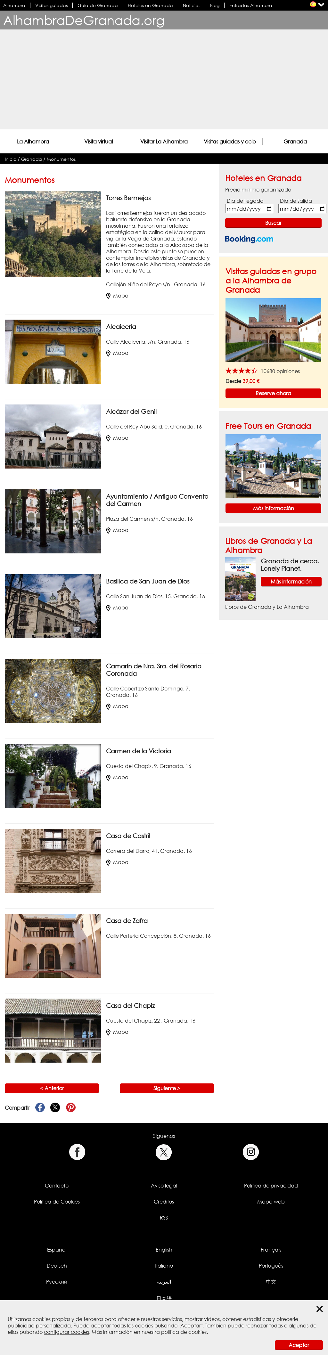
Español (56, 1249)
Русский (56, 1281)
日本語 (164, 1298)
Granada (295, 141)
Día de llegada (245, 201)
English (164, 1249)
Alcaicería (121, 326)
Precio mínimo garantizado (258, 189)
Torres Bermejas (128, 197)
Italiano (164, 1265)
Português (271, 1265)
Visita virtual (98, 141)
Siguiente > (166, 1088)
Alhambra (14, 5)
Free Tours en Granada (268, 425)
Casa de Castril (128, 835)
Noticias (191, 5)
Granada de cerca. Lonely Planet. (290, 564)
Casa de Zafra (127, 920)
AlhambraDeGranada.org (84, 20)
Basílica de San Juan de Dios (147, 581)
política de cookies (184, 1332)
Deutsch (57, 1265)
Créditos (164, 1201)
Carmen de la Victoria (138, 751)
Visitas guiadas (51, 5)
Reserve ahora (273, 393)
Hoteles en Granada (150, 5)
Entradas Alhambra (250, 5)
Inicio (10, 159)
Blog (214, 5)
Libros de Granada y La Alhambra (267, 607)
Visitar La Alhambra (164, 141)
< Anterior (52, 1088)
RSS (164, 1217)
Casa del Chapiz (130, 1005)
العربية (164, 1281)
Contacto (57, 1185)
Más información (273, 508)
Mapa (117, 295)
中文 (271, 1281)
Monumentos (61, 159)
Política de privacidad (271, 1185)
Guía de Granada (98, 5)
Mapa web (271, 1201)
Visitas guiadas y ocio (230, 141)
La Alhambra (33, 141)
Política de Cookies (57, 1201)
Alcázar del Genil (131, 411)
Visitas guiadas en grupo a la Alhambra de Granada (271, 280)
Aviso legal (164, 1185)
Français (271, 1249)
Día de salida (296, 201)
